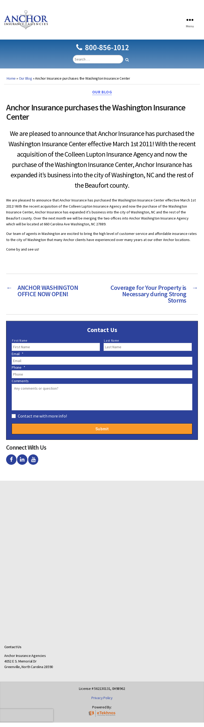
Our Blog (25, 82)
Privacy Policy (102, 702)
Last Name (111, 345)
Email (17, 358)
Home (11, 82)
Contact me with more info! (42, 420)
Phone (18, 371)
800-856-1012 (102, 52)
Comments (20, 385)
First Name (19, 345)
